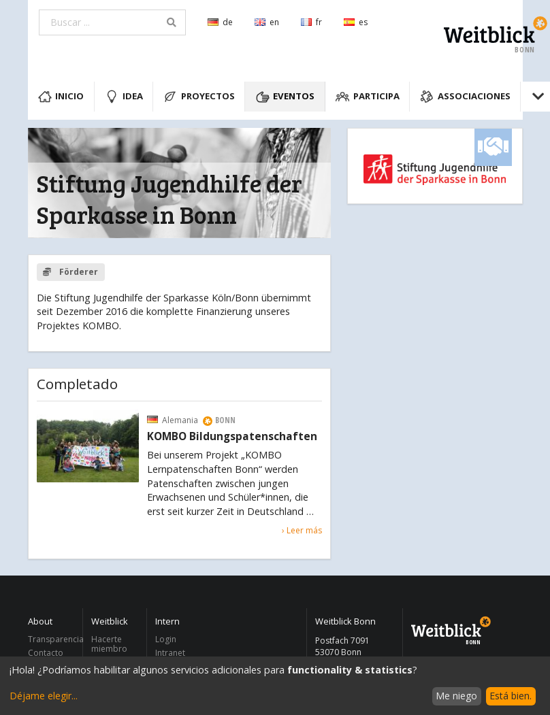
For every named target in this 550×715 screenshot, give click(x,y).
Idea (124, 96)
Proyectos (199, 96)
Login (165, 640)
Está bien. (510, 695)
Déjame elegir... (44, 695)
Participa (368, 96)
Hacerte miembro (109, 644)
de (220, 22)
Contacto (45, 653)
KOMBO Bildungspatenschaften (232, 437)
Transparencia (52, 640)
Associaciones (465, 96)
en (267, 22)
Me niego (456, 695)
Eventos (285, 96)
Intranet (170, 653)
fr (311, 22)
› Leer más (302, 530)
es (356, 22)
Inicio (61, 96)
